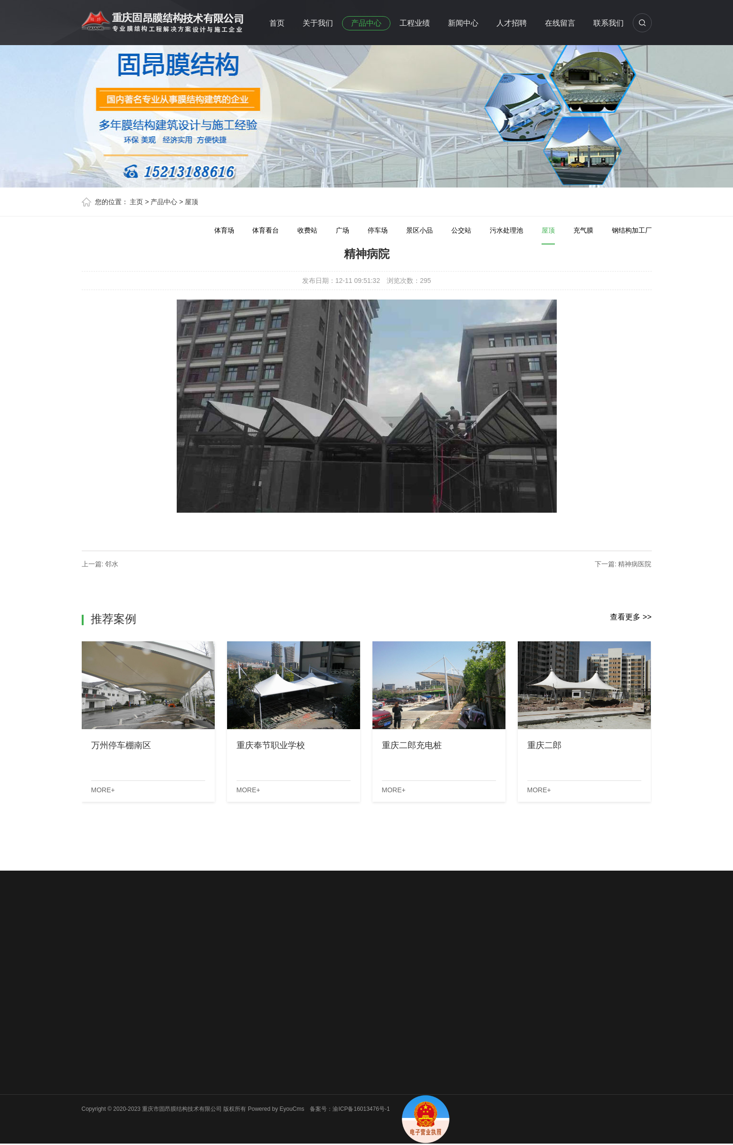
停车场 (378, 230)
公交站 (461, 230)
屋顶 (191, 202)
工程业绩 (415, 23)
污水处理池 (506, 230)
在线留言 (560, 23)
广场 (342, 230)
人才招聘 (511, 23)
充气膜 (583, 230)
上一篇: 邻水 (100, 564)
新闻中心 (463, 23)
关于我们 (318, 23)
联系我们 (608, 23)
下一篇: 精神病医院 (623, 564)
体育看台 (265, 230)
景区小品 (419, 230)
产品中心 (366, 23)
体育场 (224, 230)
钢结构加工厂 (632, 230)
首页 (277, 23)
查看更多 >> (630, 617)
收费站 (307, 230)
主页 (136, 202)
